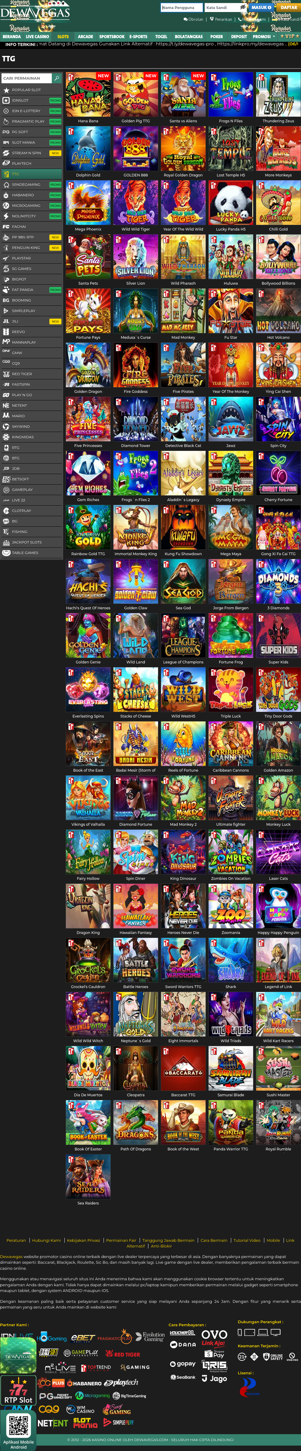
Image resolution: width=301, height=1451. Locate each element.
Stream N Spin (31, 153)
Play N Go (17, 395)
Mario (13, 415)
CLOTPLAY (16, 511)
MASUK (262, 7)
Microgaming (31, 206)
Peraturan (17, 1240)
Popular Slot (21, 90)
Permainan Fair (122, 1240)
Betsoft (15, 479)
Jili (31, 322)
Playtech (16, 163)
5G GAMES (16, 269)
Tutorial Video (248, 1240)
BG (9, 522)
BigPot (14, 280)
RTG (11, 448)
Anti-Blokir (161, 1246)
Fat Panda (31, 290)
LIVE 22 (13, 500)
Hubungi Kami (47, 1240)
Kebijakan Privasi (84, 1240)
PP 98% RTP (31, 237)
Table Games (20, 553)
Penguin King (31, 248)
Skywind (16, 427)
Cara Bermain (214, 1240)
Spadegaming (31, 185)
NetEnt (14, 406)
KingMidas (18, 437)
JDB (11, 469)
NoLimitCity (31, 216)
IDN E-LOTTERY (31, 111)
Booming (16, 301)
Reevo (13, 332)
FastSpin (16, 385)
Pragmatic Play (31, 122)
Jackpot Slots (22, 543)
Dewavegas (11, 1256)
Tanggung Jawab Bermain (168, 1240)
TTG (10, 174)
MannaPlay (19, 342)
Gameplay (17, 490)
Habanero (31, 195)
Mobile (274, 1240)
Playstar (16, 259)
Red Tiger (17, 374)
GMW (12, 352)
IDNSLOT (31, 101)
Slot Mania (31, 143)
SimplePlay (18, 311)
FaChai (14, 227)
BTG (11, 458)
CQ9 (11, 363)
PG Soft (31, 132)
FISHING (14, 532)
